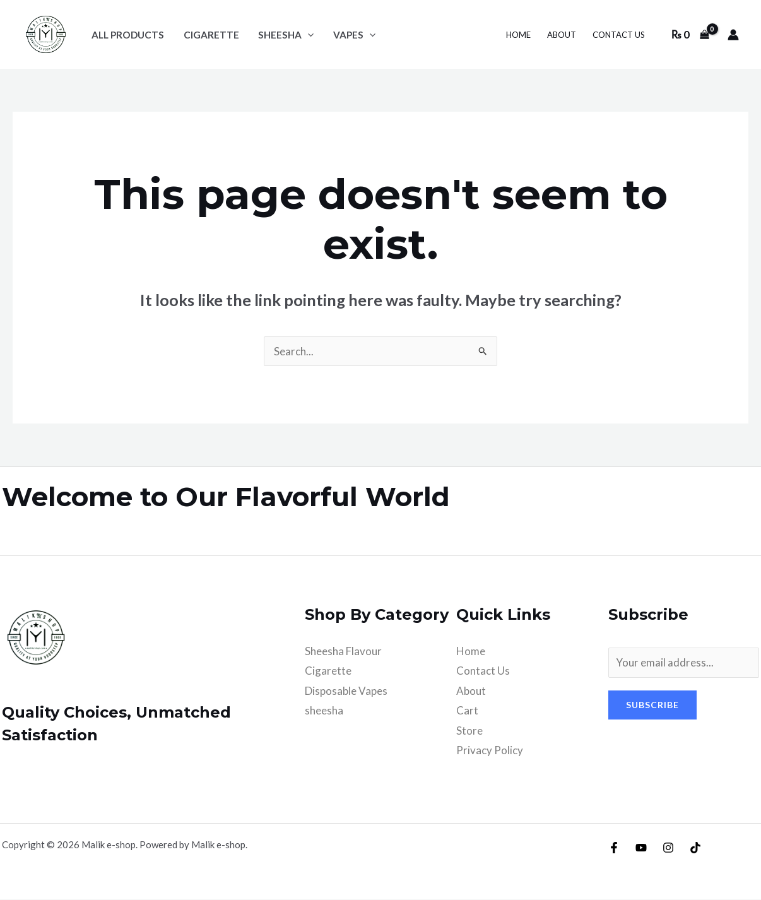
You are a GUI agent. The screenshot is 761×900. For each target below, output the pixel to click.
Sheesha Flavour (343, 651)
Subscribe (652, 704)
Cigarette (328, 670)
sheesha (324, 710)
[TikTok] (695, 848)
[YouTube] (641, 848)
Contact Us (483, 670)
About (471, 690)
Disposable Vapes (346, 690)
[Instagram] (668, 848)
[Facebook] (614, 848)
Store (469, 730)
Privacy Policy (489, 750)
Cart (467, 710)
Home (470, 651)
